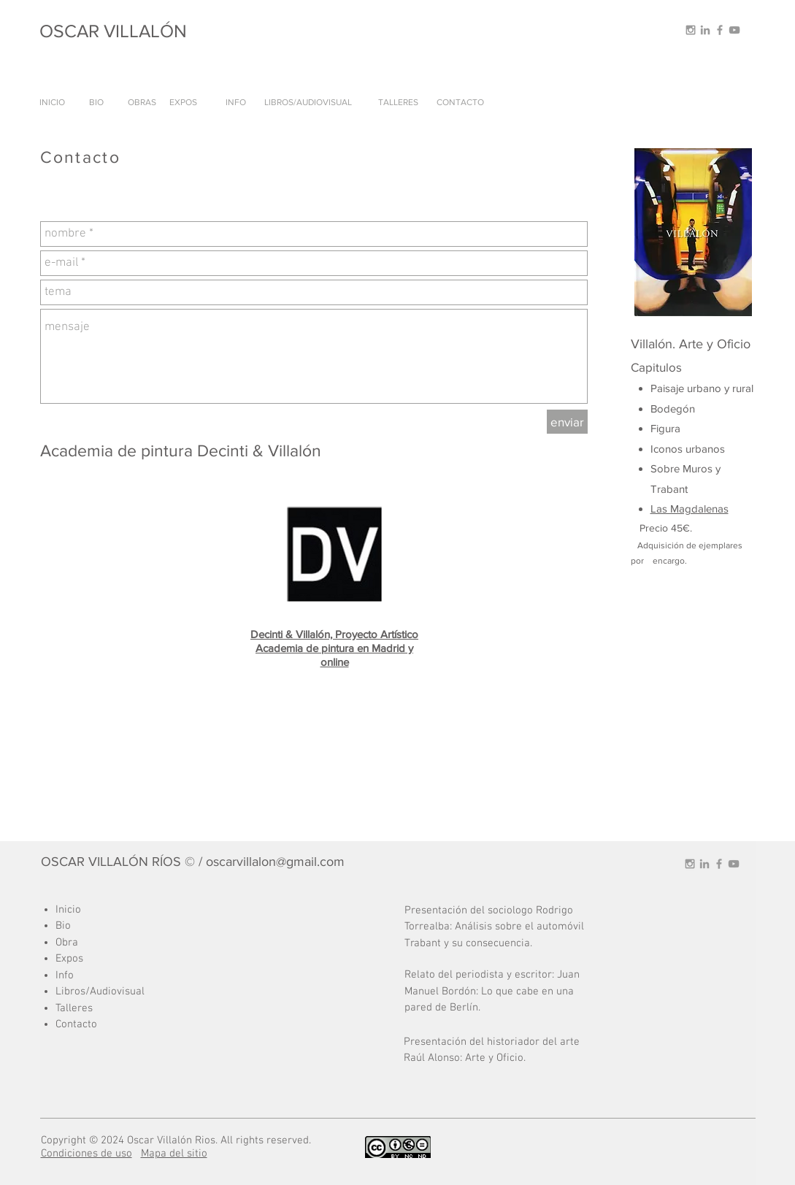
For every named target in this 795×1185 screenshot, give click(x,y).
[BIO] (96, 102)
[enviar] (567, 422)
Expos (69, 958)
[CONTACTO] (460, 102)
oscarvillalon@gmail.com (275, 861)
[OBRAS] (142, 102)
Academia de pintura (306, 648)
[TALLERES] (398, 102)
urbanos (705, 448)
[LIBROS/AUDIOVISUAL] (308, 102)
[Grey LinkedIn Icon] (705, 30)
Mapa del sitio (174, 1153)
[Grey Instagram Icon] (690, 30)
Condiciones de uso (86, 1153)
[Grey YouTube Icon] (734, 30)
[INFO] (236, 102)
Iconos (667, 448)
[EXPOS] (183, 102)
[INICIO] (52, 102)
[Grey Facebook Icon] (719, 30)
